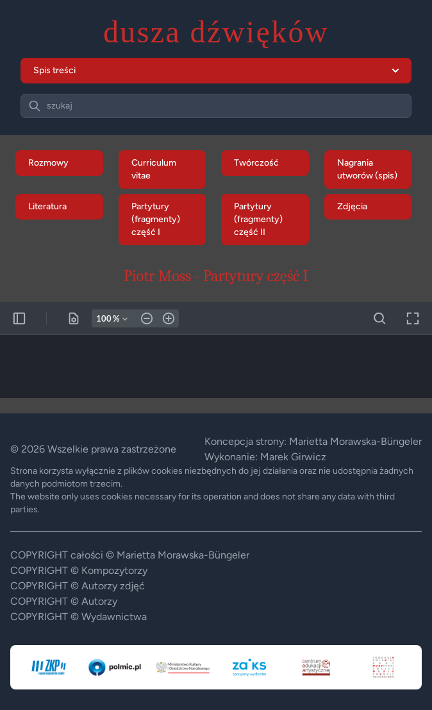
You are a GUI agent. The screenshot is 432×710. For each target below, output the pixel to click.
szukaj (59, 105)
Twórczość (256, 162)
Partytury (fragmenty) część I (155, 219)
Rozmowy (48, 162)
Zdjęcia (352, 206)
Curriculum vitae (153, 169)
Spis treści (216, 70)
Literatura (47, 206)
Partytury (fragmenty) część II (258, 219)
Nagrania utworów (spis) (367, 169)
